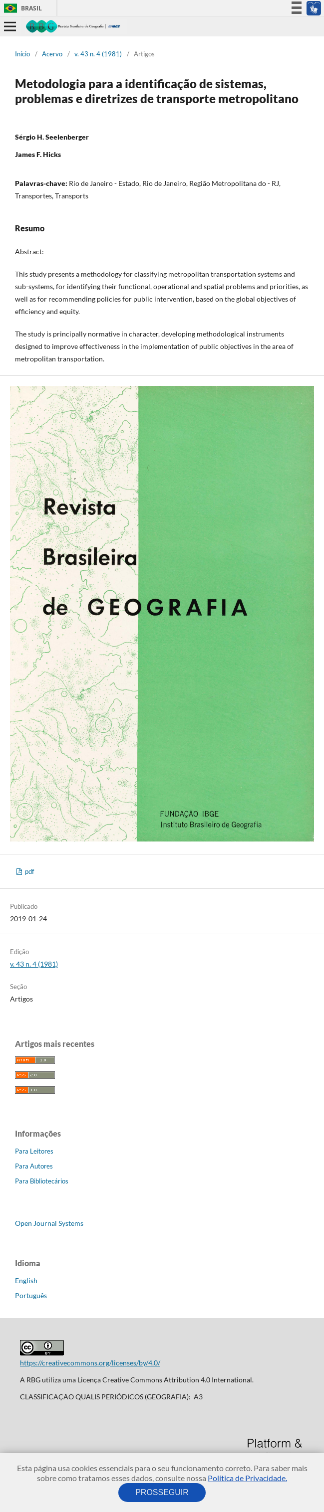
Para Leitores (34, 1151)
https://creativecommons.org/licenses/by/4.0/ (90, 1362)
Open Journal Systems (49, 1223)
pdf (28, 871)
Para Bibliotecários (41, 1181)
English (26, 1280)
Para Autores (34, 1166)
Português (31, 1295)
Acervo (52, 54)
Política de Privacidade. (247, 1478)
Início (22, 54)
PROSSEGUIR (162, 1492)
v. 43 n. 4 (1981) (98, 54)
